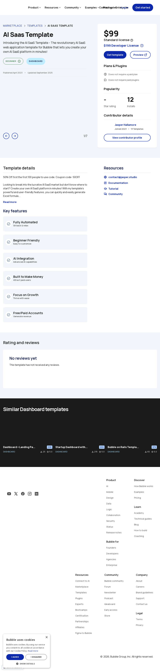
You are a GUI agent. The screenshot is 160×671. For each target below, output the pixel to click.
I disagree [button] (36, 657)
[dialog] (26, 651)
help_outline (131, 40)
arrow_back (6, 135)
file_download (41, 452)
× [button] (46, 637)
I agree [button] (15, 657)
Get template (115, 55)
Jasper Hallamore (125, 125)
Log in (124, 7)
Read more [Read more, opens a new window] (33, 651)
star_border (48, 452)
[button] (26, 663)
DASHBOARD (9, 451)
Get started (142, 7)
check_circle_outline (8, 224)
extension (105, 79)
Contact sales (108, 7)
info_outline (19, 61)
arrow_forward (14, 135)
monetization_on (105, 74)
